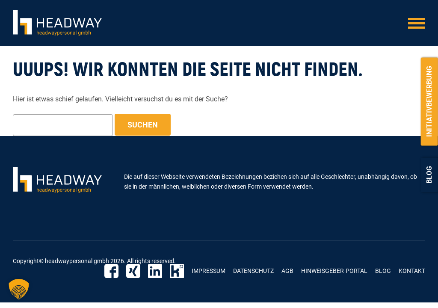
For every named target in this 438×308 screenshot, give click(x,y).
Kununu (177, 271)
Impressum (208, 270)
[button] (19, 289)
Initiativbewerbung (429, 101)
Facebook (111, 271)
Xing (133, 271)
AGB (287, 270)
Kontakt (412, 270)
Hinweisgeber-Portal (334, 270)
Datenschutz (253, 270)
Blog (429, 175)
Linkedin (155, 271)
